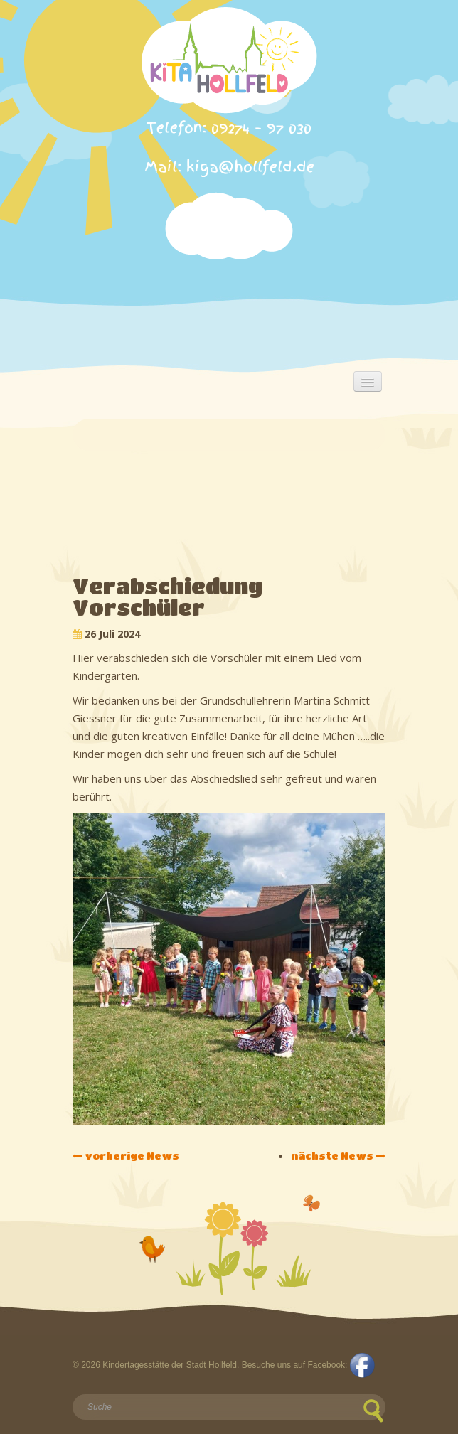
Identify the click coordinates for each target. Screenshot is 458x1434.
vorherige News (126, 1155)
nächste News (338, 1155)
